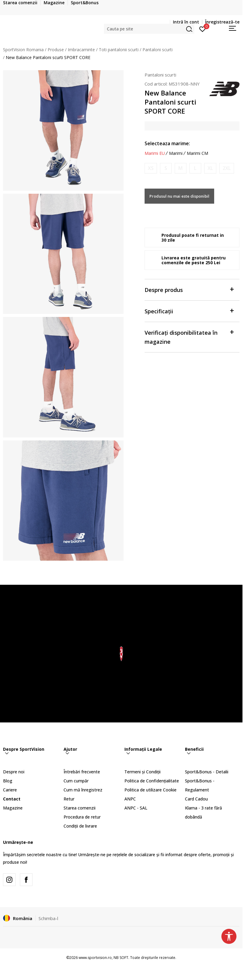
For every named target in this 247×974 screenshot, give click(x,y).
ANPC (130, 799)
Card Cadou (196, 799)
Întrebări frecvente (82, 772)
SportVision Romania (23, 49)
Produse (56, 49)
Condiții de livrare (80, 826)
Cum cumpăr (76, 781)
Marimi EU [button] (155, 153)
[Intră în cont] (202, 28)
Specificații (189, 311)
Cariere (10, 790)
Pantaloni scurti (157, 49)
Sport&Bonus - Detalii (206, 772)
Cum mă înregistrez (83, 790)
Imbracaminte (81, 49)
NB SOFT (121, 957)
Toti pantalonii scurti (119, 49)
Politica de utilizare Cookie (150, 790)
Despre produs (189, 289)
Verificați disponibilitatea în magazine (189, 336)
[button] (149, 29)
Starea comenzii (79, 808)
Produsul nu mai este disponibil (179, 196)
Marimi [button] (176, 153)
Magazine (13, 808)
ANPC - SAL (135, 808)
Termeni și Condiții (142, 772)
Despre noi (13, 772)
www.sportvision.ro (95, 957)
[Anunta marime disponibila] (151, 168)
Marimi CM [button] (197, 153)
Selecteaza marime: (167, 143)
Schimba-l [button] (48, 918)
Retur (69, 799)
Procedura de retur (82, 817)
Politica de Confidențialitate (151, 781)
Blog (7, 781)
